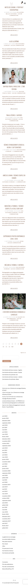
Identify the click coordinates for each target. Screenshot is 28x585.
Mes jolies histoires (7, 541)
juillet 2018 (5, 505)
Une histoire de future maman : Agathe (12, 370)
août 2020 (5, 475)
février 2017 (5, 525)
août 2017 (5, 523)
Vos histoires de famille (8, 553)
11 (6, 346)
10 (3, 346)
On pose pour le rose (7, 548)
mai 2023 (4, 452)
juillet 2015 (5, 528)
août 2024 (5, 425)
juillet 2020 (5, 477)
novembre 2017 (6, 518)
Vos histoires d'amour (7, 550)
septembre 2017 (6, 521)
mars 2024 (5, 434)
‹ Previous (6, 344)
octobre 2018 (5, 498)
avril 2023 (4, 455)
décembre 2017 (6, 516)
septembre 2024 (6, 423)
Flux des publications (7, 564)
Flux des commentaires (8, 566)
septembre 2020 (6, 473)
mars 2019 (5, 493)
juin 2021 (4, 466)
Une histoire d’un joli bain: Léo (10, 374)
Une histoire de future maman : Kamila (12, 372)
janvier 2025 (5, 418)
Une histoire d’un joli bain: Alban (10, 379)
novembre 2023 (6, 441)
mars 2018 (5, 512)
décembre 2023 (6, 439)
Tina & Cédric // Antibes (14, 115)
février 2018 (5, 514)
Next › (12, 347)
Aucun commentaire (17, 45)
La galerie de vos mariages (8, 537)
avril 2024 (4, 432)
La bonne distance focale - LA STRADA (12, 401)
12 (9, 346)
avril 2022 (4, 464)
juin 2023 (4, 450)
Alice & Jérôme (14, 41)
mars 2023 (5, 457)
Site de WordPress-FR (8, 569)
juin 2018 (4, 507)
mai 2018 (4, 509)
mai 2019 (4, 489)
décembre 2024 (6, 420)
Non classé (5, 543)
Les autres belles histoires (8, 539)
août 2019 (5, 486)
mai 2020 (4, 480)
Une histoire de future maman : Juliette (12, 377)
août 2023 (5, 448)
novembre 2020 (6, 470)
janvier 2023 (5, 459)
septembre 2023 (6, 445)
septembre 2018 (6, 500)
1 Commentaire (17, 151)
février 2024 (5, 436)
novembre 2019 (6, 484)
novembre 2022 (6, 461)
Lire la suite (14, 34)
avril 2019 (4, 491)
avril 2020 (4, 482)
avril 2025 (4, 416)
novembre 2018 (6, 496)
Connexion (5, 562)
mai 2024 (4, 429)
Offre (22, 241)
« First (3, 344)
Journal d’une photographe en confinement (13, 402)
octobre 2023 (5, 443)
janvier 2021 (5, 468)
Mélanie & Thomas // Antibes (14, 265)
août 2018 (5, 502)
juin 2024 (4, 427)
